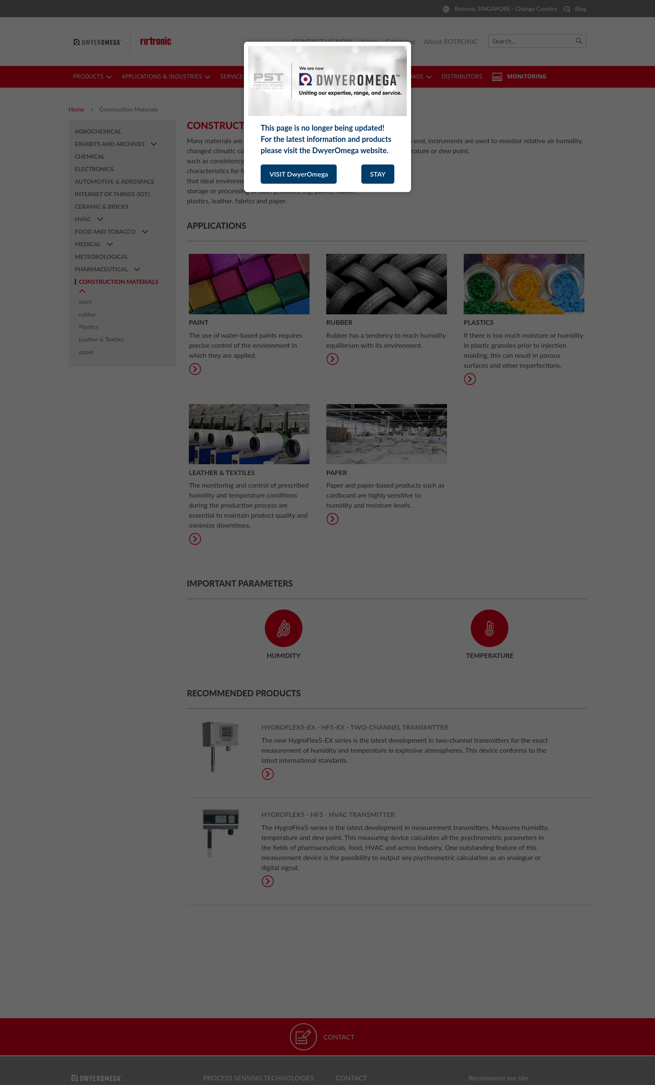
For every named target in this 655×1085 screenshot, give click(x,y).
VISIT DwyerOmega (298, 174)
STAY (378, 174)
